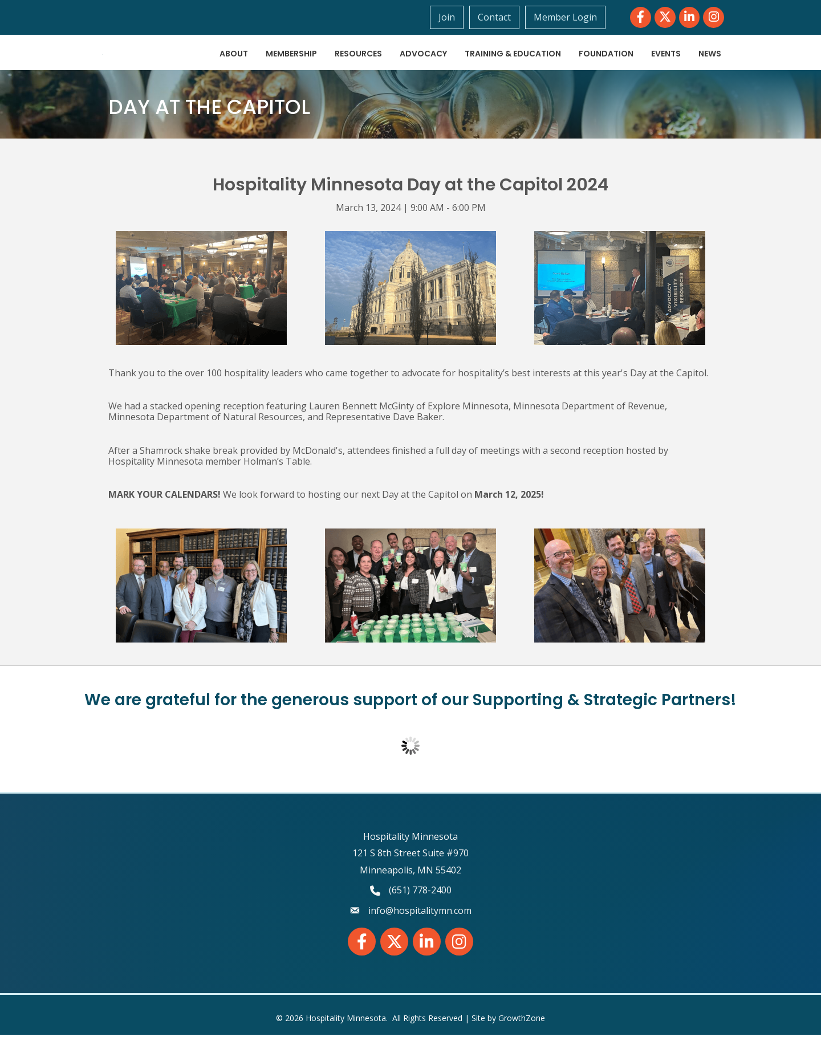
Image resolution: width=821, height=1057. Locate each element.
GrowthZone (521, 1040)
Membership (291, 65)
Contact (497, 17)
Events (666, 65)
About (234, 65)
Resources (358, 65)
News (709, 65)
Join (449, 17)
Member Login (568, 17)
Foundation (606, 65)
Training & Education (513, 65)
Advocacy (423, 65)
